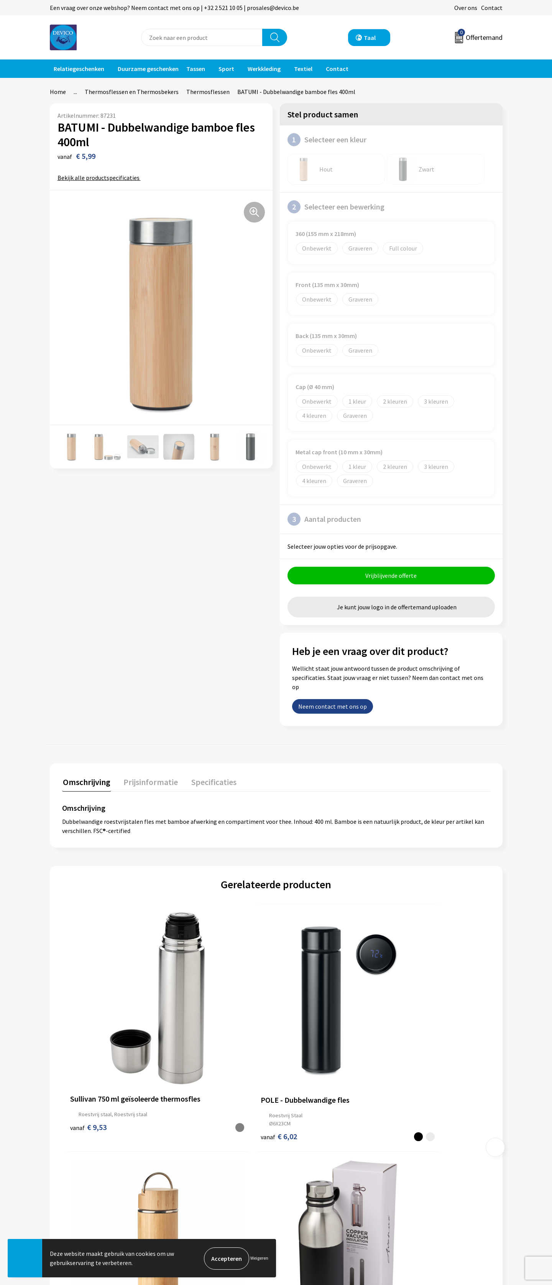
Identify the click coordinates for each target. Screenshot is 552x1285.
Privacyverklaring (420, 1146)
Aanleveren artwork (199, 1158)
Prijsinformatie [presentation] (148, 782)
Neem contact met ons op (332, 707)
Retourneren (302, 1146)
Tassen (195, 69)
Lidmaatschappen (196, 1181)
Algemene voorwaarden (429, 1134)
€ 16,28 (411, 1051)
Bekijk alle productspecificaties (101, 177)
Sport (226, 69)
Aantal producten (324, 519)
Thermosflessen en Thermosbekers (132, 92)
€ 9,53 (88, 1043)
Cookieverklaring (420, 1158)
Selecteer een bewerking (336, 206)
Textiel (303, 69)
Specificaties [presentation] (209, 782)
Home (58, 92)
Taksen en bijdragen (199, 1169)
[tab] (86, 783)
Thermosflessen (208, 92)
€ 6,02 (195, 1051)
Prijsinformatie (193, 1146)
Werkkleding (264, 69)
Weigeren (259, 1258)
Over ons (465, 8)
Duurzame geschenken (148, 69)
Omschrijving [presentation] (86, 782)
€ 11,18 (304, 1051)
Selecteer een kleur (327, 139)
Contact (492, 8)
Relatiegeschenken (79, 69)
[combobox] (202, 37)
